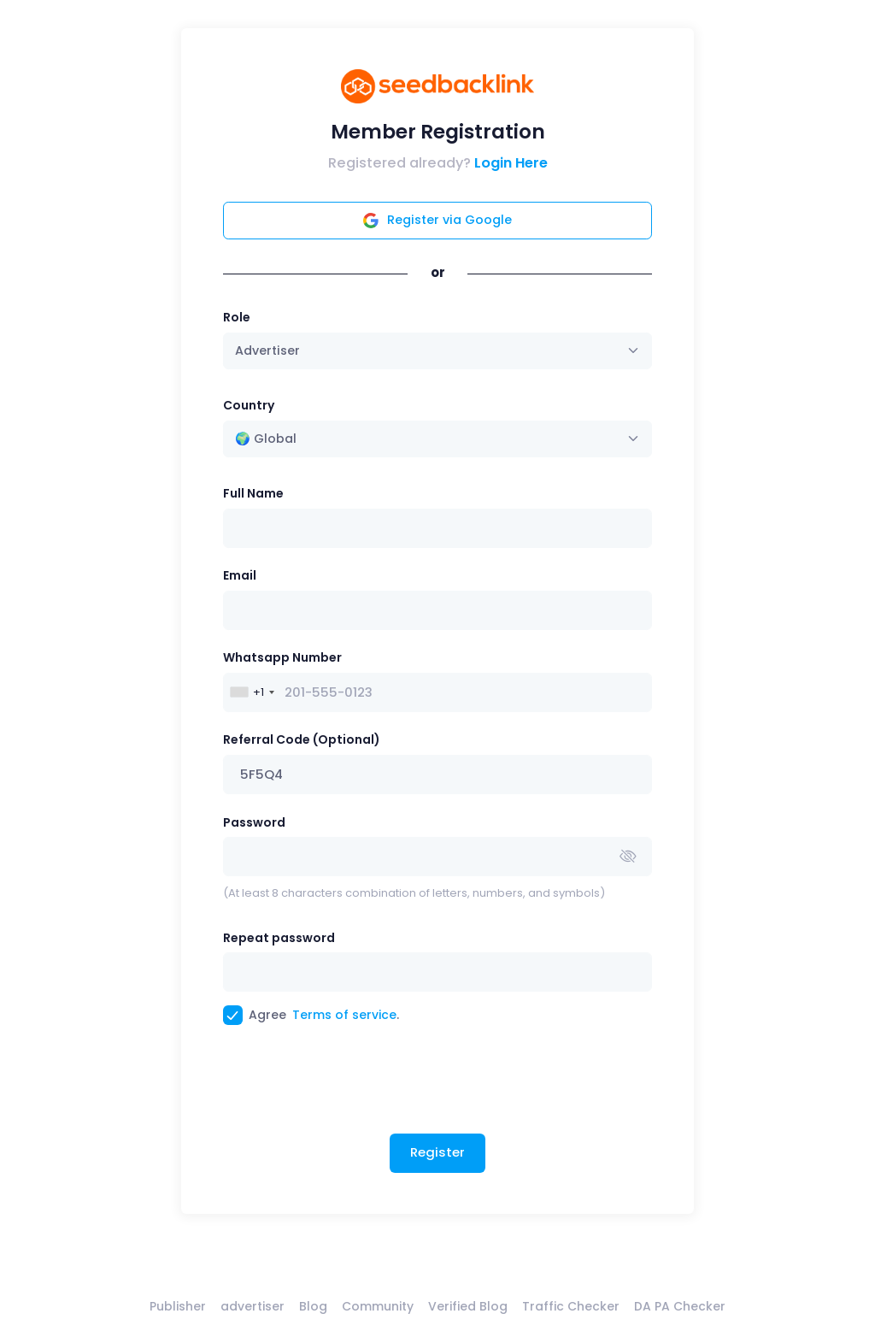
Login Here (511, 163)
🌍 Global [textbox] (266, 438)
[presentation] (353, 1085)
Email (239, 575)
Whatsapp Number (282, 657)
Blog (313, 1306)
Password (254, 822)
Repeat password (279, 937)
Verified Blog (468, 1306)
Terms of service (344, 1014)
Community (378, 1306)
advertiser (252, 1306)
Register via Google (437, 220)
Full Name (253, 493)
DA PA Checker (679, 1306)
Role (236, 317)
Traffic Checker (571, 1306)
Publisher (178, 1306)
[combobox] (438, 439)
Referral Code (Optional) (301, 739)
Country (248, 405)
